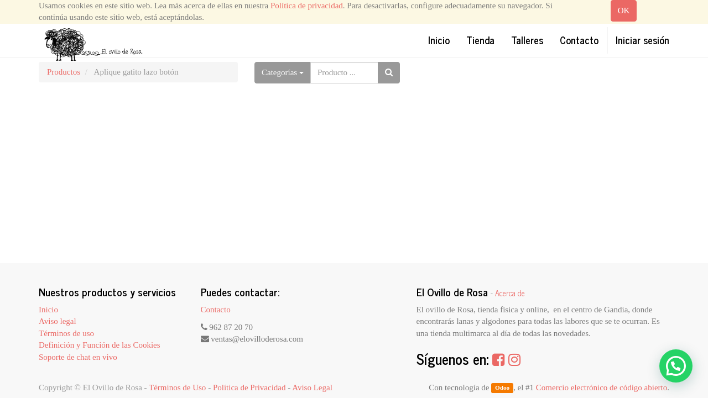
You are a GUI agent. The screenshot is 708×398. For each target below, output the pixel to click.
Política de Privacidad (249, 387)
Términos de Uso (177, 387)
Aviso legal (57, 321)
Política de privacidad (306, 5)
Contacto (216, 309)
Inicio (48, 309)
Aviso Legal (312, 387)
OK (624, 10)
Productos (63, 71)
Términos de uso (66, 333)
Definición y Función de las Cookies (99, 345)
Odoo (502, 388)
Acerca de (510, 293)
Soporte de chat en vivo (78, 357)
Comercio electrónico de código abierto (601, 387)
